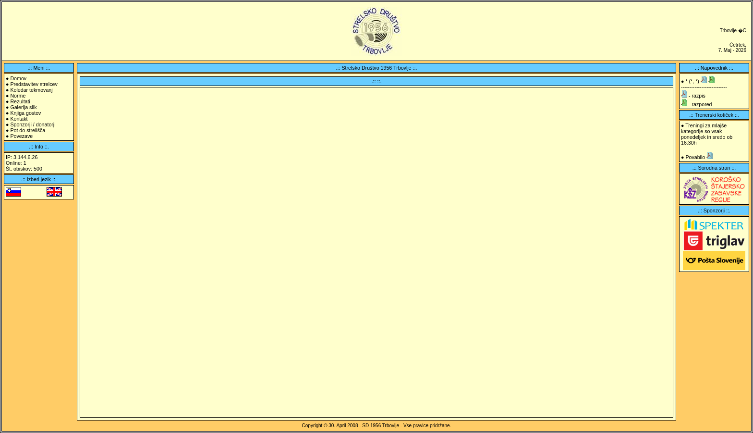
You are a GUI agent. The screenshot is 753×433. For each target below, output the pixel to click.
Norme (17, 96)
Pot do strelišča (27, 130)
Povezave (21, 136)
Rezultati (20, 101)
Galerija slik (23, 107)
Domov (18, 78)
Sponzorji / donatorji (32, 124)
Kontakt (18, 119)
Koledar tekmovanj (31, 90)
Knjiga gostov (25, 113)
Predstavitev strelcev (33, 84)
